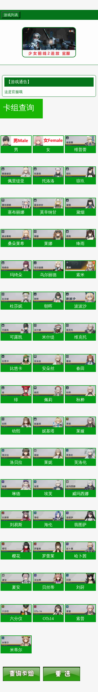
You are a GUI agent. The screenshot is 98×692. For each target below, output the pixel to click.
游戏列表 (11, 15)
